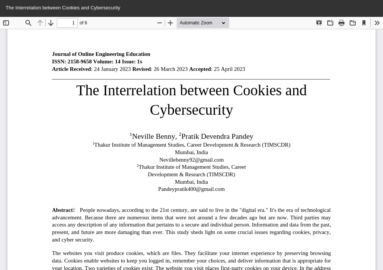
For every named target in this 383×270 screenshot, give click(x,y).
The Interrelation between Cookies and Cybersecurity (63, 7)
